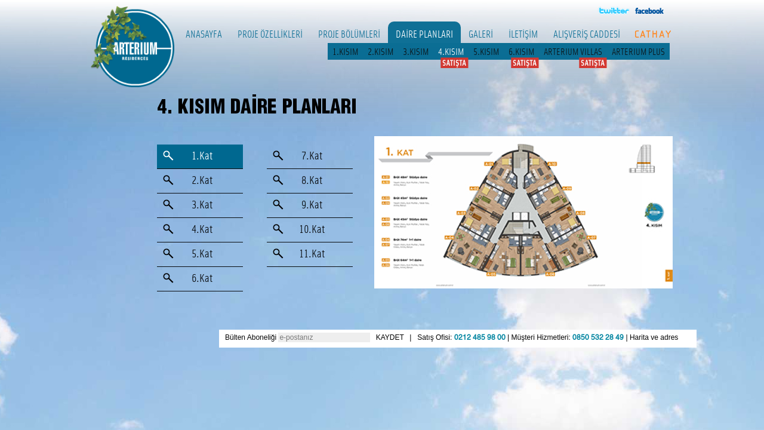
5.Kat (202, 254)
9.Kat (311, 205)
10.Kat (312, 229)
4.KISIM (451, 51)
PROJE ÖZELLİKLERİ (270, 33)
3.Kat (202, 205)
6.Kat (202, 278)
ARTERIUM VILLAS (573, 51)
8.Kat (311, 180)
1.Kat (202, 156)
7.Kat (311, 156)
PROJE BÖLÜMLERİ (349, 33)
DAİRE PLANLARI (424, 33)
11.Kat (312, 254)
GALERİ (481, 33)
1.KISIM (345, 51)
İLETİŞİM (523, 33)
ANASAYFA (204, 33)
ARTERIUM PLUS (638, 51)
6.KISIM (521, 51)
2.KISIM (380, 51)
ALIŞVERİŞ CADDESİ (586, 33)
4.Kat (202, 229)
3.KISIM (416, 51)
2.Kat (202, 180)
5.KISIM (486, 51)
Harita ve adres (654, 337)
